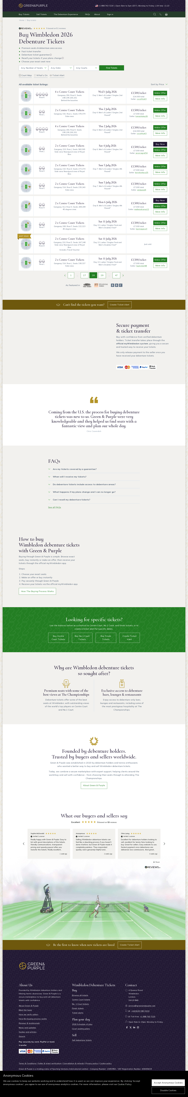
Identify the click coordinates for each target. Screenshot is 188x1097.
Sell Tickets (41, 14)
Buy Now (160, 144)
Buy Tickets (24, 14)
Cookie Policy (124, 1084)
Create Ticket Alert (119, 304)
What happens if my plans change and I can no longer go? (84, 492)
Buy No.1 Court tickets (82, 638)
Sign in (110, 14)
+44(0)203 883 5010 (140, 1011)
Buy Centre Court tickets (58, 638)
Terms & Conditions (28, 1063)
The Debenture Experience (66, 14)
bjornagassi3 (141, 229)
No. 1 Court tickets (80, 1004)
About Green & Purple (94, 785)
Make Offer (160, 93)
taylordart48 (141, 266)
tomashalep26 (142, 116)
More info (160, 98)
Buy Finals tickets (106, 638)
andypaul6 (141, 190)
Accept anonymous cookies (168, 1082)
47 (116, 275)
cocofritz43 (141, 99)
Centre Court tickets (81, 999)
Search (22, 1036)
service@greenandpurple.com (141, 1006)
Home (21, 20)
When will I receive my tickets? (70, 476)
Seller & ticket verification (49, 1063)
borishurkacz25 (141, 173)
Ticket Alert (57, 75)
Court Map (25, 75)
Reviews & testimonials (29, 1023)
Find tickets (111, 68)
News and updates (27, 1028)
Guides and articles (27, 1032)
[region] (94, 843)
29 (102, 275)
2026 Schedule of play (82, 1024)
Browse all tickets (80, 995)
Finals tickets (78, 1008)
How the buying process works (37, 591)
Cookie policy (105, 1063)
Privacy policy (92, 1063)
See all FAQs (54, 507)
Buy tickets (31, 20)
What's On (41, 75)
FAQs (87, 14)
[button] (24, 844)
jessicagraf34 (142, 153)
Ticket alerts (77, 1013)
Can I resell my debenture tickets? (71, 499)
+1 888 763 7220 (105, 6)
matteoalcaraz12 (141, 209)
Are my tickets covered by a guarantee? (75, 469)
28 (93, 275)
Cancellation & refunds (73, 1063)
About (97, 14)
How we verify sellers (28, 1014)
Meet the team (25, 1010)
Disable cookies (168, 1090)
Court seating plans (81, 1029)
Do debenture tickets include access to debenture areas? (84, 484)
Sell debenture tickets (82, 1040)
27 (84, 275)
